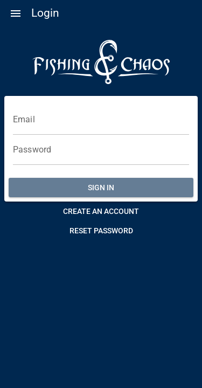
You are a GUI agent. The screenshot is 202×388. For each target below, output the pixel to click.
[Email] (101, 120)
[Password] (101, 150)
